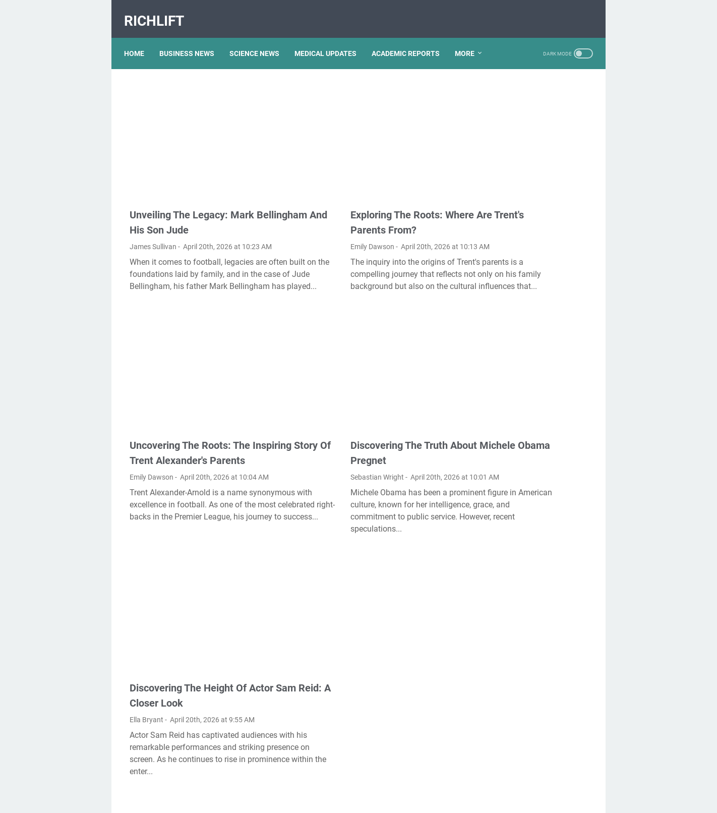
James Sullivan (153, 215)
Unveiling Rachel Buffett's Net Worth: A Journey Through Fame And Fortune (533, 577)
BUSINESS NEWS (192, 35)
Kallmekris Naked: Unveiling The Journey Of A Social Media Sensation (530, 348)
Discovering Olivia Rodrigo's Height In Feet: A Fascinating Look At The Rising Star (531, 124)
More (139, 56)
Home (140, 35)
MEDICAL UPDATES (331, 35)
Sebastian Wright (316, 436)
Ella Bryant (146, 671)
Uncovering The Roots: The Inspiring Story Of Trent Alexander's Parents (190, 419)
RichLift (160, 12)
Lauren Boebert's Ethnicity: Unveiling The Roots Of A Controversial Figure (527, 166)
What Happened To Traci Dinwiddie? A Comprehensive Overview (532, 207)
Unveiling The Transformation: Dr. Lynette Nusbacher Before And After (530, 248)
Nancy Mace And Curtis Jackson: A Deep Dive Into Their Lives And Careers (527, 472)
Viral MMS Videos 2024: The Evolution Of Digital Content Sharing (531, 431)
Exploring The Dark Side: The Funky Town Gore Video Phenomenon (532, 701)
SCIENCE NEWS (260, 35)
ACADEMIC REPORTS (411, 35)
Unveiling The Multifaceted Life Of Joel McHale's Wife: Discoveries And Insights (528, 389)
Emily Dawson (311, 215)
